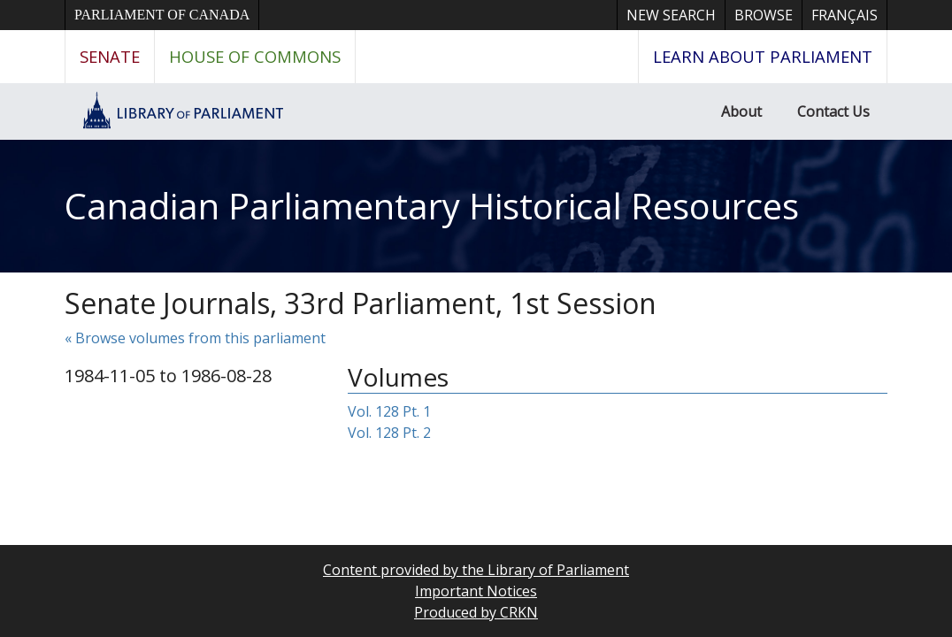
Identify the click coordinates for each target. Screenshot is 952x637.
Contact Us (833, 111)
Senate (110, 56)
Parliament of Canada (162, 14)
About (741, 111)
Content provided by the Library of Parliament (476, 569)
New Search (671, 15)
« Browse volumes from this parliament (195, 338)
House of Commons (255, 56)
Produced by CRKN (476, 612)
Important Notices (476, 591)
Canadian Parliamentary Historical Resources (432, 205)
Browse (763, 15)
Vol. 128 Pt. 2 (389, 432)
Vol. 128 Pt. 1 (389, 411)
